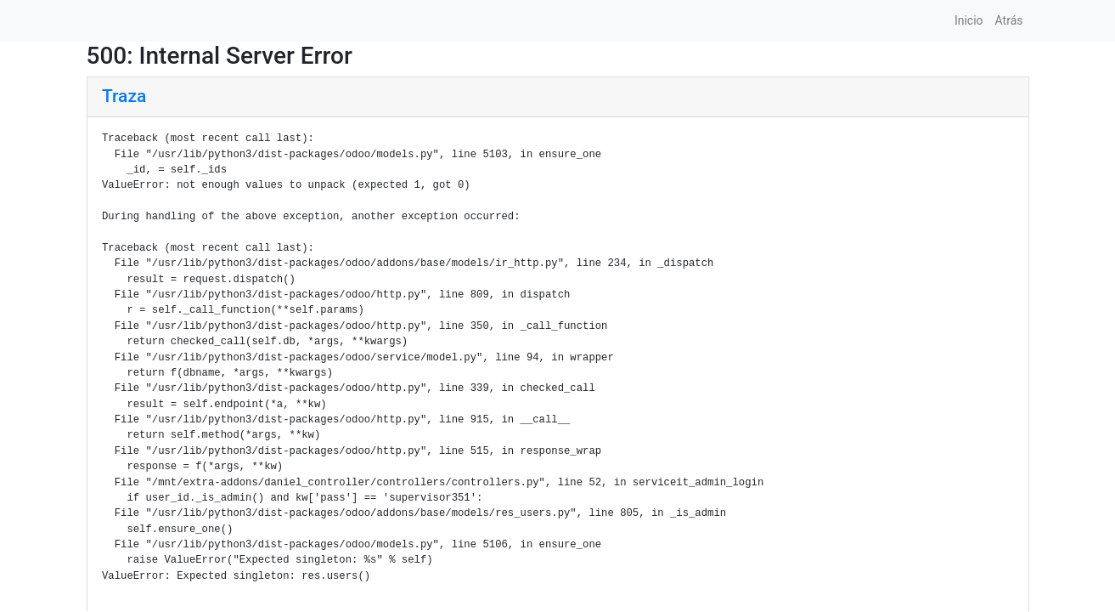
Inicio (969, 20)
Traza (124, 96)
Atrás (1009, 20)
